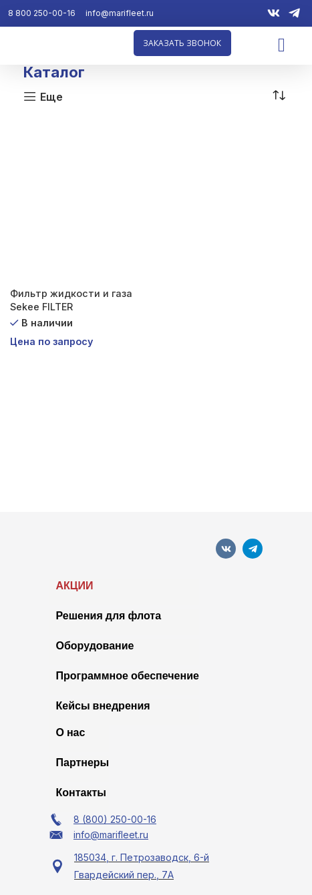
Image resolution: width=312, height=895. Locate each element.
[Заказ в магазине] (279, 96)
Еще (51, 96)
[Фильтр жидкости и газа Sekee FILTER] (81, 200)
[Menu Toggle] (281, 45)
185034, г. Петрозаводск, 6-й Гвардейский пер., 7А (141, 866)
